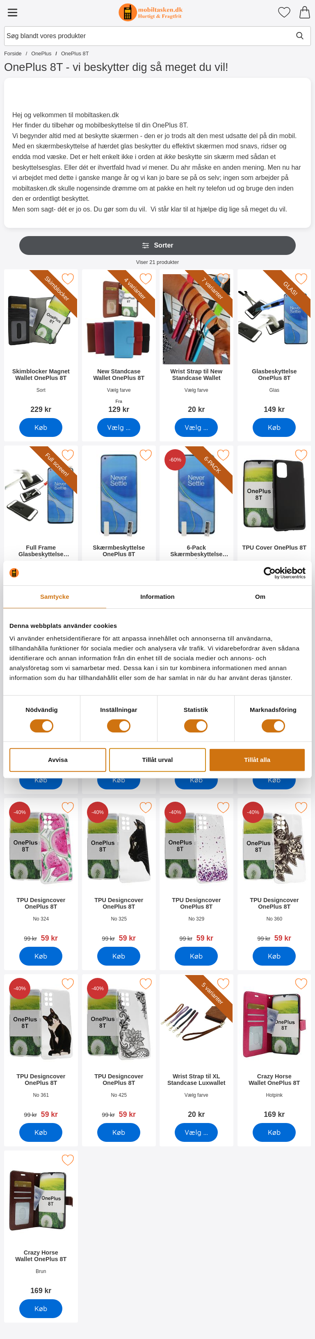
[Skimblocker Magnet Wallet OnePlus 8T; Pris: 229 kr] (41, 344)
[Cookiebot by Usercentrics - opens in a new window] (270, 573)
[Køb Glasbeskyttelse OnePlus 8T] (274, 427)
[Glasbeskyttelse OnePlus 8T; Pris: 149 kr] (274, 344)
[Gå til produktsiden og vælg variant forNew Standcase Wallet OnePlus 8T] (118, 427)
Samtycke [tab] (54, 596)
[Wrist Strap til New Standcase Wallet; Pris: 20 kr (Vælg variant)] (196, 344)
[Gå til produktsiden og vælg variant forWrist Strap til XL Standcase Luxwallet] (196, 1132)
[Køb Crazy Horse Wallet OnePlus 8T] (274, 1132)
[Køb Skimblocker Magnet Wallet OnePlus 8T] (40, 427)
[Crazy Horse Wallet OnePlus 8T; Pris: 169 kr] (274, 1049)
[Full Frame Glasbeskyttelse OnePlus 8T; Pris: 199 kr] (41, 520)
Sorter (157, 245)
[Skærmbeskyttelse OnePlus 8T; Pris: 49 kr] (119, 520)
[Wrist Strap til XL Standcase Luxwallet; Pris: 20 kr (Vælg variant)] (196, 1049)
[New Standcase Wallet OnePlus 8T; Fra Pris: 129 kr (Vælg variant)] (119, 344)
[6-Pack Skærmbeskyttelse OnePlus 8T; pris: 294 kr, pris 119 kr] (196, 520)
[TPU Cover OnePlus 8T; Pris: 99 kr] (274, 520)
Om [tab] (260, 596)
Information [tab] (157, 596)
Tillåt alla (257, 759)
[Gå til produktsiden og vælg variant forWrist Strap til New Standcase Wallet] (196, 427)
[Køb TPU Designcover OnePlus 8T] (118, 780)
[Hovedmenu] (12, 12)
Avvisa (58, 759)
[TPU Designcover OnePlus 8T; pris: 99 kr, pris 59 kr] (41, 873)
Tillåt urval (157, 759)
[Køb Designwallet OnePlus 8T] (40, 780)
